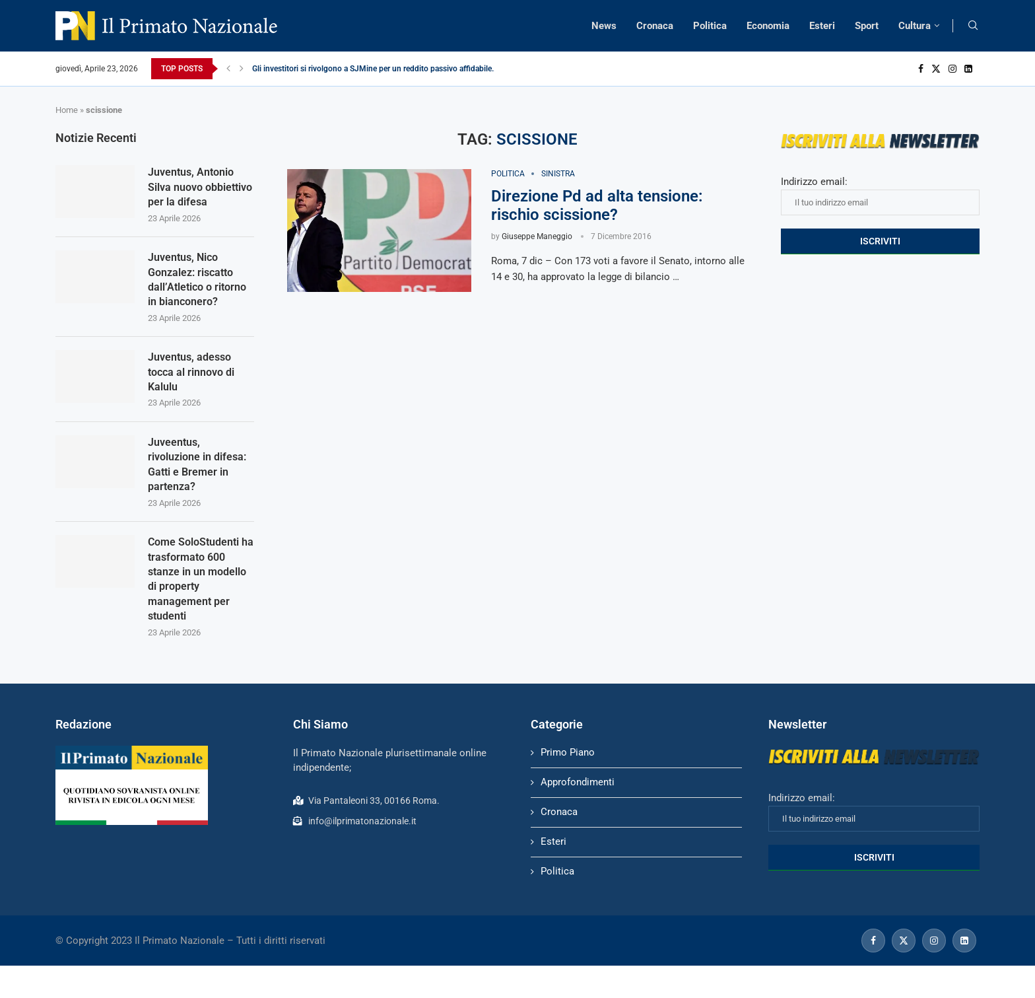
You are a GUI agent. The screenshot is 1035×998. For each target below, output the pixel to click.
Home (66, 110)
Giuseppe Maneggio (537, 236)
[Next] (241, 68)
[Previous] (228, 68)
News (604, 26)
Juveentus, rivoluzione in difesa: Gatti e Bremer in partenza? (197, 464)
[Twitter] (936, 68)
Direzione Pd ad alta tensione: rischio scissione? (597, 205)
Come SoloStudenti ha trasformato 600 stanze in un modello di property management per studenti (200, 579)
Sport (867, 26)
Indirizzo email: (880, 195)
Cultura (914, 26)
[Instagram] (952, 68)
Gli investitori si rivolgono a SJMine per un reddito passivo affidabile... (375, 68)
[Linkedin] (968, 68)
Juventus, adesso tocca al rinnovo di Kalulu (191, 372)
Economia (768, 26)
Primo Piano (568, 752)
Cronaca (654, 26)
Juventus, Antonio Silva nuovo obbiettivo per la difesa (200, 187)
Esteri (822, 26)
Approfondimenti (578, 782)
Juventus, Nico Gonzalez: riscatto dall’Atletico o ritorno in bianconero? (197, 279)
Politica (710, 26)
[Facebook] (921, 68)
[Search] (973, 25)
